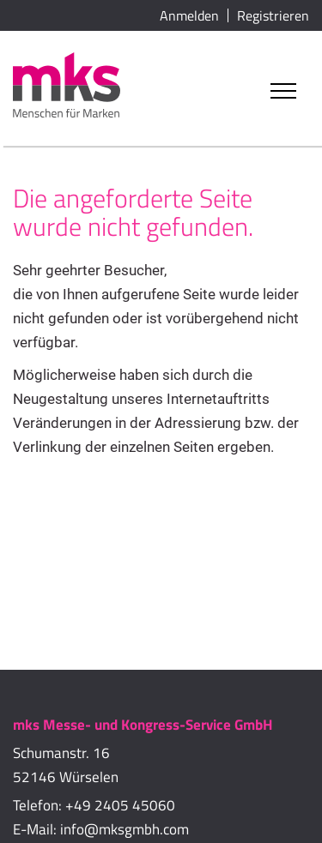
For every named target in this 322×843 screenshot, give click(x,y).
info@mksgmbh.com (124, 829)
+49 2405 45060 (120, 805)
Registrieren (273, 15)
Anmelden (189, 15)
